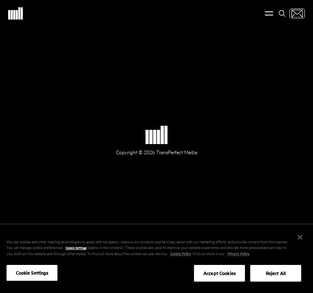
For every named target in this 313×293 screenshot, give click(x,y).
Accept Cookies (219, 275)
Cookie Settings (76, 249)
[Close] (300, 239)
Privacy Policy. (238, 255)
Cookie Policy (180, 255)
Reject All (276, 275)
